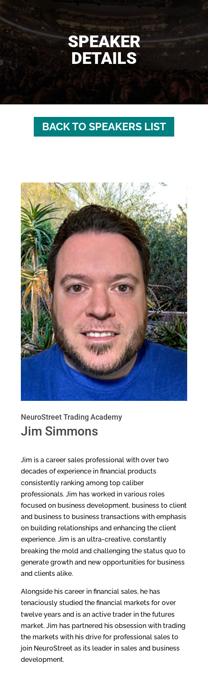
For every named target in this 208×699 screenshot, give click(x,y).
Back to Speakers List (104, 126)
